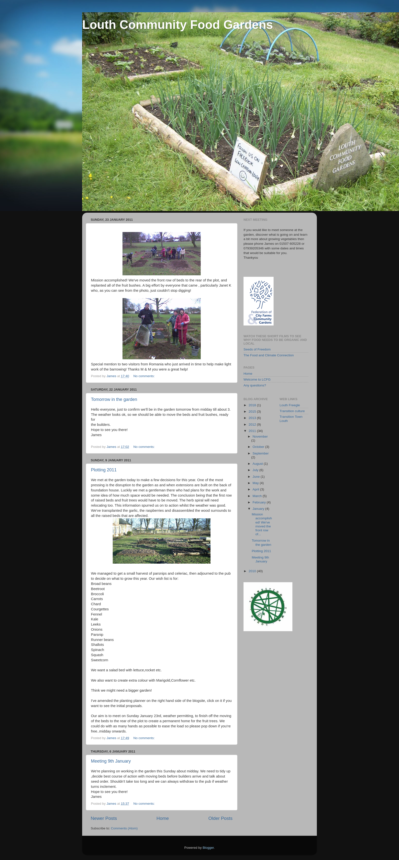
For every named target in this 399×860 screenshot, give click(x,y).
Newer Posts (104, 818)
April (256, 489)
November (260, 436)
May (256, 483)
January (259, 509)
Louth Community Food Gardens (177, 25)
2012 (253, 424)
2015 (253, 411)
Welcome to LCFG (257, 379)
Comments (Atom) (124, 828)
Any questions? (255, 385)
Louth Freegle (290, 405)
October (259, 447)
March (258, 496)
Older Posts (220, 818)
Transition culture (292, 411)
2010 (253, 571)
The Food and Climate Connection (269, 355)
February (260, 502)
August (258, 463)
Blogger (208, 847)
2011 (253, 431)
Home (162, 818)
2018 (253, 405)
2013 (253, 418)
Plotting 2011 (104, 469)
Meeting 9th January (111, 761)
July (256, 470)
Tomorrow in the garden (114, 399)
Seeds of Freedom (257, 349)
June (257, 476)
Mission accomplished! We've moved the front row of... (262, 524)
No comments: (144, 376)
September (261, 453)
